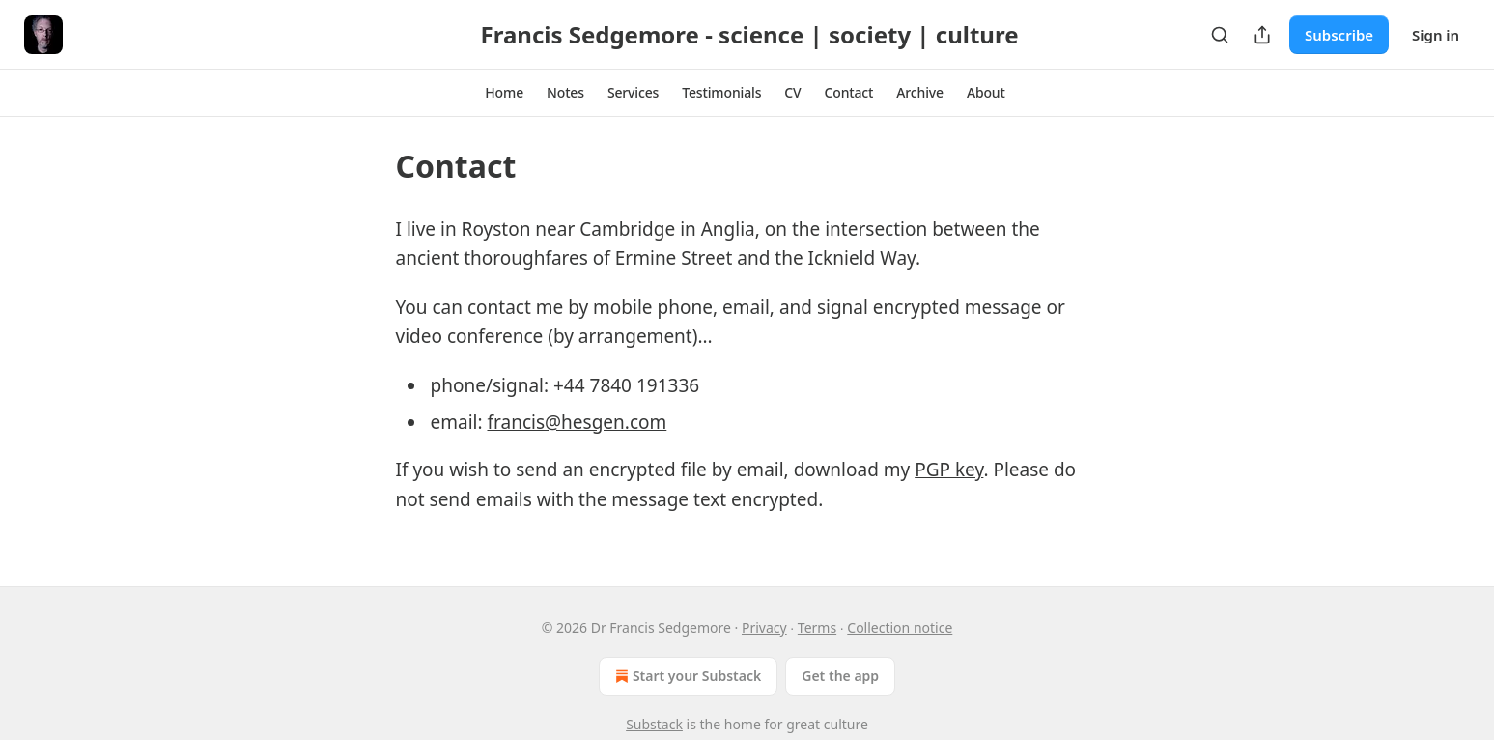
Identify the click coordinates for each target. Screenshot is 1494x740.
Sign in (1435, 34)
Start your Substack (686, 676)
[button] (504, 93)
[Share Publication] (1262, 34)
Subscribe (1339, 34)
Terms (817, 627)
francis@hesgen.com (576, 422)
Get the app (840, 676)
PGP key (949, 469)
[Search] (1219, 34)
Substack (654, 724)
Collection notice (899, 627)
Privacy (764, 627)
